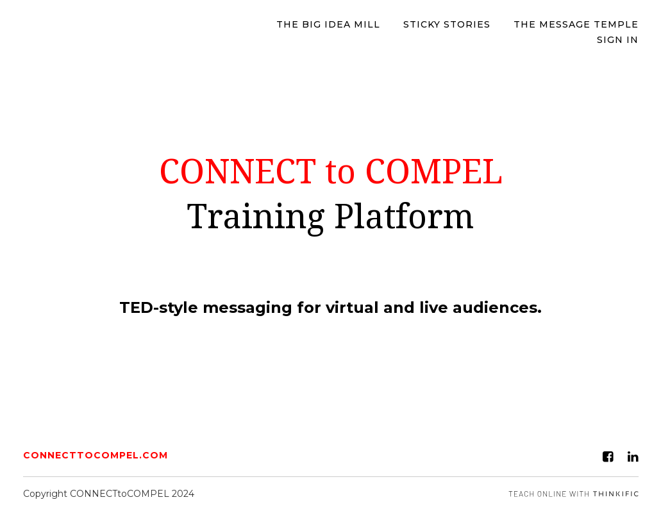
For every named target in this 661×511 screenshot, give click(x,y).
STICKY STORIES (446, 24)
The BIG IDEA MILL (328, 24)
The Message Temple (576, 24)
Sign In (618, 40)
